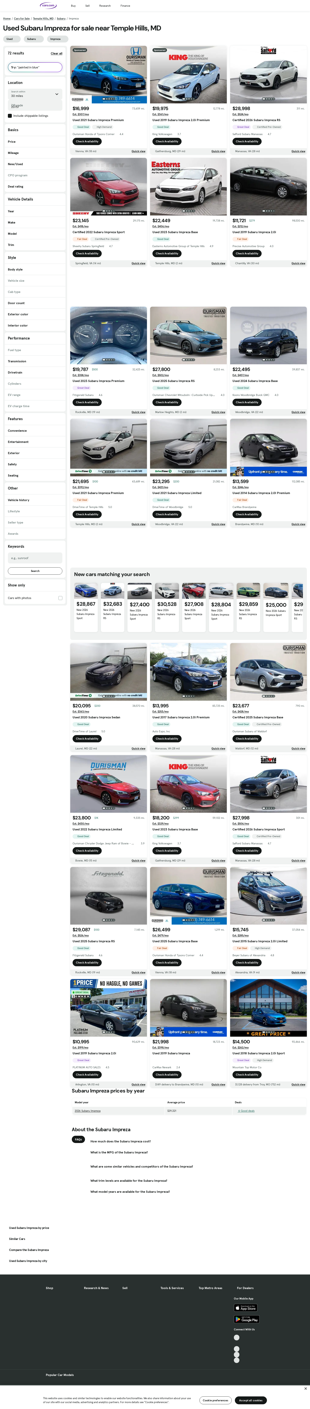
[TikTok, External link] (237, 1337)
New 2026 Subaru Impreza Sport (85, 614)
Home (7, 18)
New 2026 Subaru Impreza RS (112, 614)
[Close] (305, 1388)
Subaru (61, 18)
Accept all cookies (251, 1400)
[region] (155, 1397)
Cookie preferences (215, 1400)
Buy (73, 5)
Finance (125, 5)
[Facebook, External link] (237, 1343)
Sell (87, 5)
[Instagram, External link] (237, 1354)
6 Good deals (245, 1111)
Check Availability (87, 141)
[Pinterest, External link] (237, 1360)
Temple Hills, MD (43, 18)
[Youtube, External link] (237, 1349)
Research (105, 5)
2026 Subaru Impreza (88, 1111)
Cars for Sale (22, 18)
